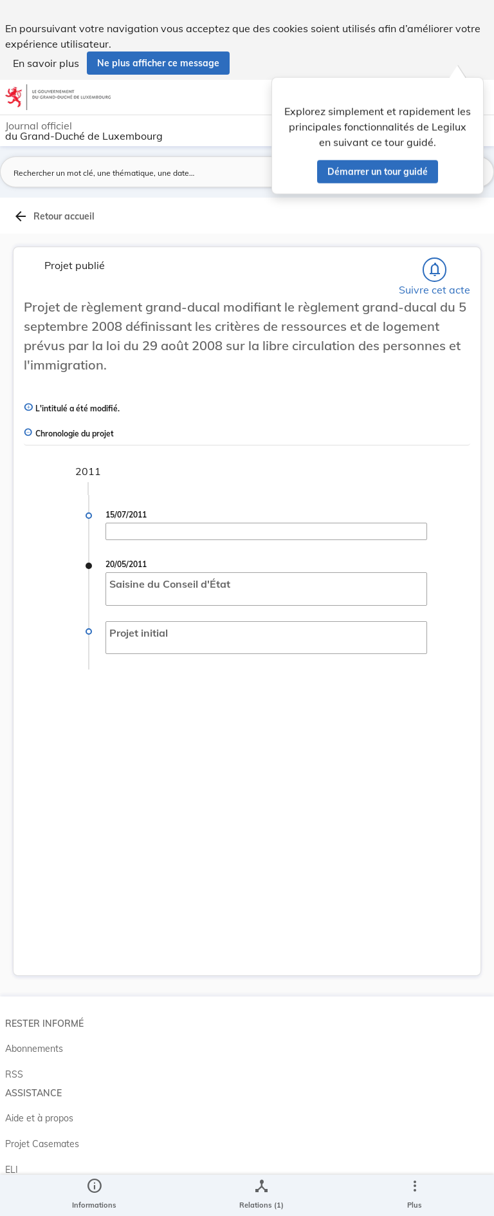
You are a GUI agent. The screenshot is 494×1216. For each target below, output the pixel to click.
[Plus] (414, 1195)
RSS (14, 1074)
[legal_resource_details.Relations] (261, 1195)
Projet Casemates (42, 1144)
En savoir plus (46, 63)
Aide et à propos (39, 1118)
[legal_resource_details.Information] (94, 1195)
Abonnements (34, 1048)
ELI (11, 1169)
